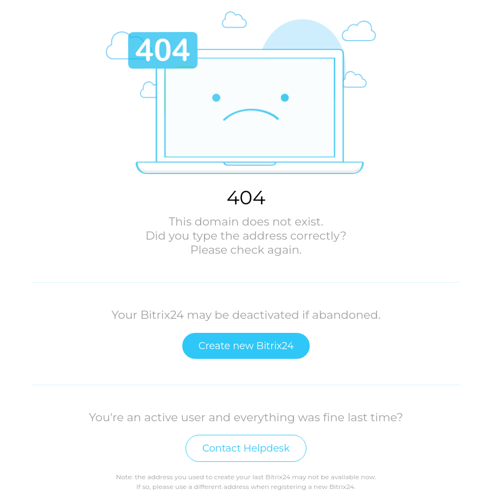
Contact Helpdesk (246, 448)
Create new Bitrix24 (246, 346)
